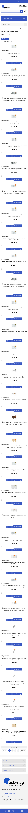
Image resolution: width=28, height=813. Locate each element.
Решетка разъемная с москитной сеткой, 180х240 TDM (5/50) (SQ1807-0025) (14, 122)
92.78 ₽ (14, 265)
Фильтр (5, 38)
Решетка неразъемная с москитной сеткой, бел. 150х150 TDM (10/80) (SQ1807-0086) (14, 262)
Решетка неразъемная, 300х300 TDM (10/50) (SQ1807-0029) (14, 353)
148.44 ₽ (14, 473)
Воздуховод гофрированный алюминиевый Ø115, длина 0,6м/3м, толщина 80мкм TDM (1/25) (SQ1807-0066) (14, 169)
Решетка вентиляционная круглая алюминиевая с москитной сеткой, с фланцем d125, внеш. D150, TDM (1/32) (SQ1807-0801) (14, 633)
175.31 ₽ (14, 543)
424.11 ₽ (14, 172)
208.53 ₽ (14, 196)
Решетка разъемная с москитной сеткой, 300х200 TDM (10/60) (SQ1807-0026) (14, 239)
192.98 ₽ (14, 735)
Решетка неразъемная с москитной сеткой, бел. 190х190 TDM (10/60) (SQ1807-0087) (14, 215)
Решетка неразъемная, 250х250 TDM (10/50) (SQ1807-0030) (14, 470)
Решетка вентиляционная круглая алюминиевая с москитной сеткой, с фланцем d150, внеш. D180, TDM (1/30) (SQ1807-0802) (14, 708)
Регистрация (24, 1)
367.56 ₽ (14, 103)
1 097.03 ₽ (14, 662)
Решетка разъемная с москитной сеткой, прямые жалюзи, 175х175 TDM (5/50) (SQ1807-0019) (14, 539)
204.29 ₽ (14, 427)
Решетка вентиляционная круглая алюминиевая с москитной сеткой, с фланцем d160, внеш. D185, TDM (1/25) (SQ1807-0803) (14, 658)
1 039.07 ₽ (14, 712)
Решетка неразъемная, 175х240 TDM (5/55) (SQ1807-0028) (14, 331)
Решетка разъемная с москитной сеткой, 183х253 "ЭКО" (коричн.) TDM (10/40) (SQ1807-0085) (14, 423)
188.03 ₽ (14, 56)
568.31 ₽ (14, 687)
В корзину (17, 63)
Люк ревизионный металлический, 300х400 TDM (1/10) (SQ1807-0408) (14, 563)
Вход (19, 1)
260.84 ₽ (14, 242)
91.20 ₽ (14, 403)
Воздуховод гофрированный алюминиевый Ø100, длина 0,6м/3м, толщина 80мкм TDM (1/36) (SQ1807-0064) (14, 99)
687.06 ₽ (14, 637)
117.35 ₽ (14, 219)
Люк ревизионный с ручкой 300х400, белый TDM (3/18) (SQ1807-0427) (14, 493)
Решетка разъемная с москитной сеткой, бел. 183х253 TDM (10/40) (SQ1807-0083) (14, 53)
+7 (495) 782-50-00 (22, 5)
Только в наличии (8, 41)
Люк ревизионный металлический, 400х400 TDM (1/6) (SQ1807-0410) (14, 516)
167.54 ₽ (14, 126)
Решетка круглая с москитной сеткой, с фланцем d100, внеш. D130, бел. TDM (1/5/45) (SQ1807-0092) (14, 400)
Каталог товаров (14, 18)
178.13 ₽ (14, 312)
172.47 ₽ (14, 613)
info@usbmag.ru (23, 6)
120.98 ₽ (14, 149)
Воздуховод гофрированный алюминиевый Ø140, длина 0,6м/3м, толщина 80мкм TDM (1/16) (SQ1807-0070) (14, 285)
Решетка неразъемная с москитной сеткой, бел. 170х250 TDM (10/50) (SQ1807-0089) (14, 146)
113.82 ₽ (14, 334)
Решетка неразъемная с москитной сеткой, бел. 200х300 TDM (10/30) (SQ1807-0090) (14, 308)
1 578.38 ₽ (14, 520)
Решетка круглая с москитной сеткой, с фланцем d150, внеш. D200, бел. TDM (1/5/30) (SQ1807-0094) (14, 609)
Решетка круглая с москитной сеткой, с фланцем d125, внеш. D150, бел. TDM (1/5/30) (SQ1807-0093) (14, 377)
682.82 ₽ (14, 496)
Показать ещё (14, 747)
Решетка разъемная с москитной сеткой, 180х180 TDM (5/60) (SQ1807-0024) (14, 76)
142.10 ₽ (14, 79)
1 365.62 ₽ (14, 566)
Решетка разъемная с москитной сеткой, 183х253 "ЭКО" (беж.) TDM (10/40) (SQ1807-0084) (14, 446)
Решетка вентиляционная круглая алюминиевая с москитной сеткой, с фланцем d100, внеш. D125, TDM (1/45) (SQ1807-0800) (14, 683)
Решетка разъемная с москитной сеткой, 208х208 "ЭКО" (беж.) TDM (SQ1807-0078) (14, 732)
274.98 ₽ (14, 357)
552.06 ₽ (14, 289)
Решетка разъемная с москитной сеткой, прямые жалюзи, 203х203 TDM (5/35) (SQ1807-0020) (14, 586)
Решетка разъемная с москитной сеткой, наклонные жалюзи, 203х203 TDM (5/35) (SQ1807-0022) (14, 192)
